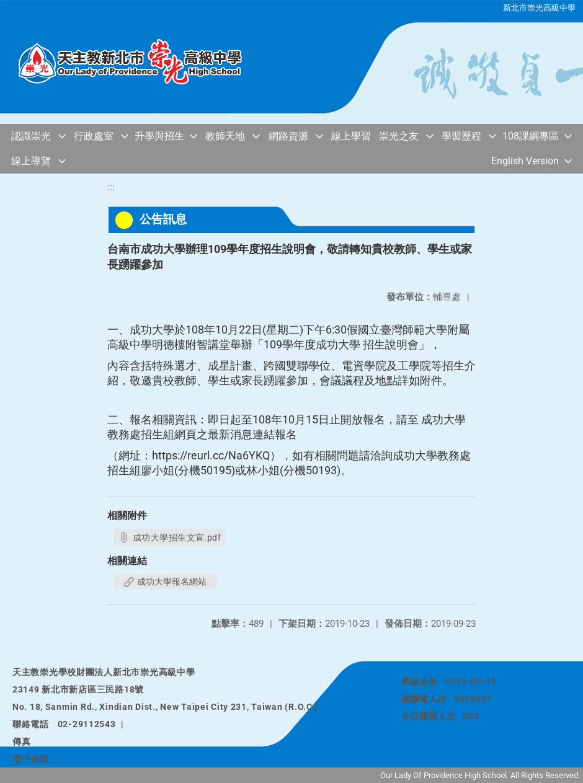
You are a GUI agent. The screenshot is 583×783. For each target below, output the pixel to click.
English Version (525, 161)
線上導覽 (31, 161)
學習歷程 (461, 136)
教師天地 (225, 136)
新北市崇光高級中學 (539, 7)
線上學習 (351, 136)
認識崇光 (31, 136)
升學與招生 (159, 136)
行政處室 (93, 136)
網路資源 (288, 136)
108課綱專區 (530, 136)
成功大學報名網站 (165, 581)
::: (111, 187)
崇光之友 (399, 136)
